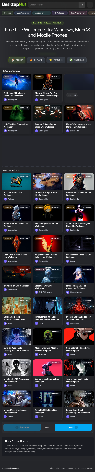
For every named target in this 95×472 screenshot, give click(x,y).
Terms (76, 468)
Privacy (83, 468)
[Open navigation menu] (90, 5)
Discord (63, 468)
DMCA (70, 468)
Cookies (90, 468)
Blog (57, 468)
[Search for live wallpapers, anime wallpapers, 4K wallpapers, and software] (53, 5)
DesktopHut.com (13, 468)
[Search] (82, 5)
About (52, 468)
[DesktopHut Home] (14, 4)
